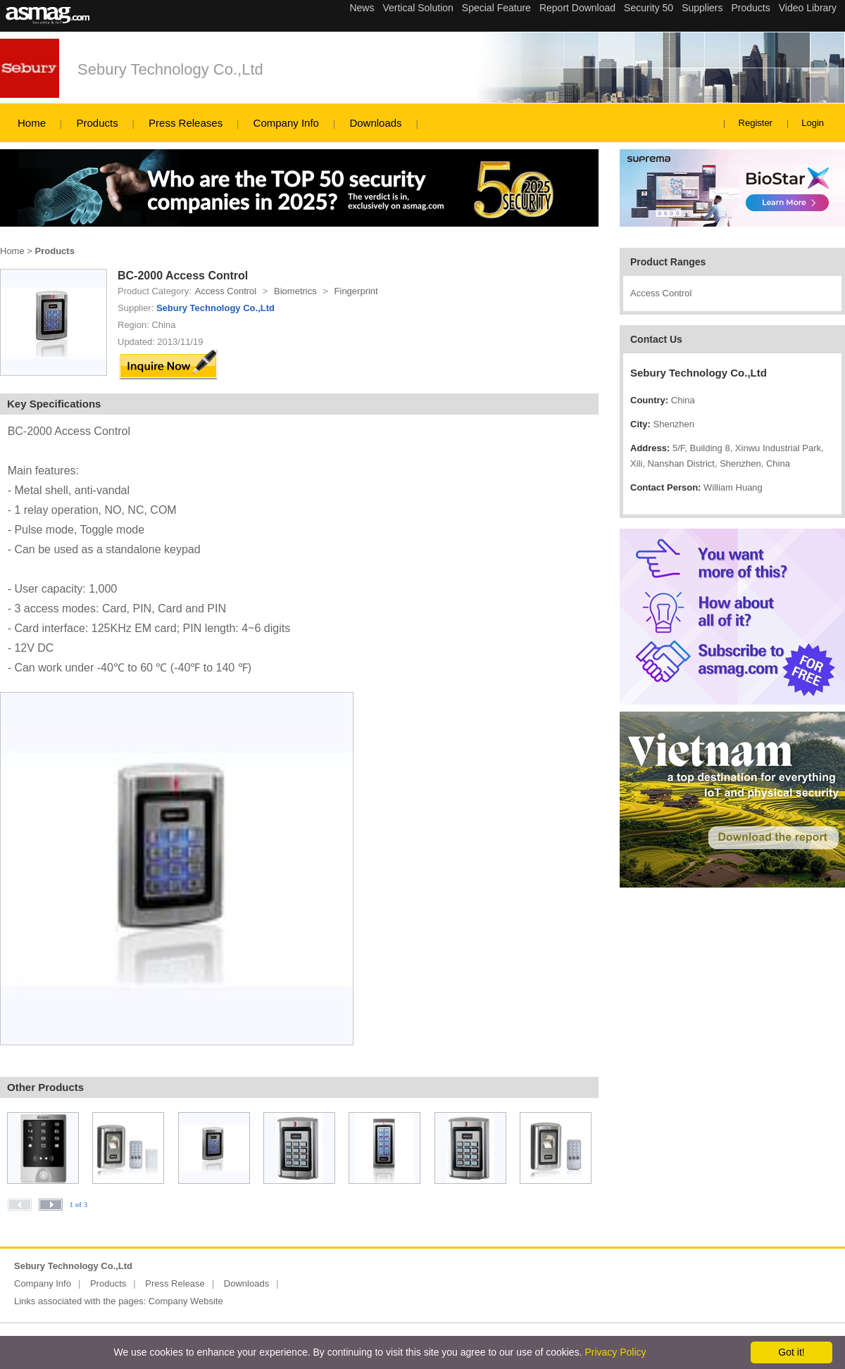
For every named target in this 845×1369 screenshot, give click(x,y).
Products (97, 123)
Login (812, 123)
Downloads (375, 123)
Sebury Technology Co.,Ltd (170, 69)
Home (32, 123)
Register (755, 123)
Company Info (286, 123)
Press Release (175, 1283)
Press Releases (186, 123)
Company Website (186, 1301)
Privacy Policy (615, 1352)
